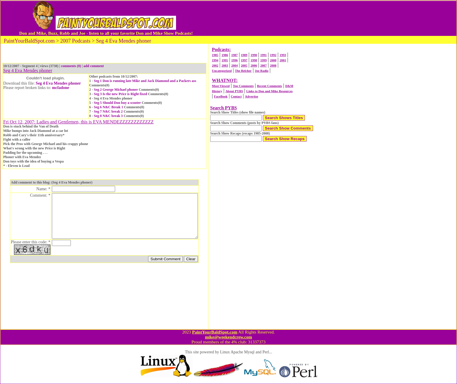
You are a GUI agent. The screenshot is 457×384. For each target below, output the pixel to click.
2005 (244, 65)
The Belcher (243, 70)
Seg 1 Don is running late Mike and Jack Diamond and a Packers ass (145, 81)
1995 (225, 60)
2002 (215, 65)
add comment (94, 66)
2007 (263, 65)
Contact (236, 96)
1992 (273, 55)
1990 (254, 55)
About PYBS (234, 91)
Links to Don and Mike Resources (269, 91)
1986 (225, 55)
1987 (234, 55)
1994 (215, 60)
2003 (225, 65)
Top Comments (243, 86)
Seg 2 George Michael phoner (116, 90)
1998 (254, 60)
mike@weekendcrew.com (228, 337)
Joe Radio (261, 70)
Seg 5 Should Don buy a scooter (117, 103)
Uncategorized (222, 70)
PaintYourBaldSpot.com (214, 332)
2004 (234, 65)
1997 (244, 60)
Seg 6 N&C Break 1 (108, 107)
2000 (273, 60)
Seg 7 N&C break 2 (108, 111)
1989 (244, 55)
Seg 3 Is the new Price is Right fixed (120, 94)
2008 (273, 65)
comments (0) (71, 66)
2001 (283, 60)
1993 (283, 55)
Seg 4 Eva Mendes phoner (58, 83)
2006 (254, 65)
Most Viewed (221, 86)
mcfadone (60, 87)
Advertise (251, 96)
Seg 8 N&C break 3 (108, 116)
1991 (263, 55)
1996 (234, 60)
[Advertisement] (314, 18)
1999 (263, 60)
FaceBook (220, 96)
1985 (215, 55)
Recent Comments (269, 86)
